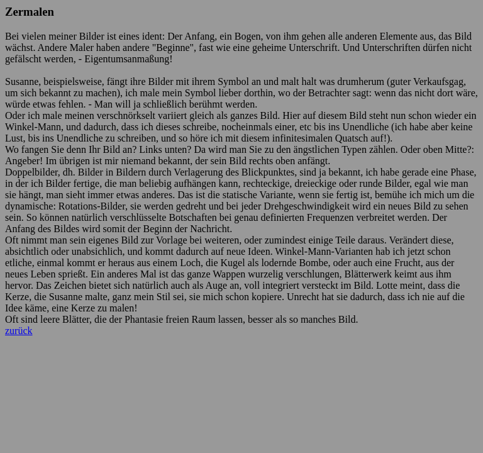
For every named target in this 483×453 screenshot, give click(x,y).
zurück (19, 330)
